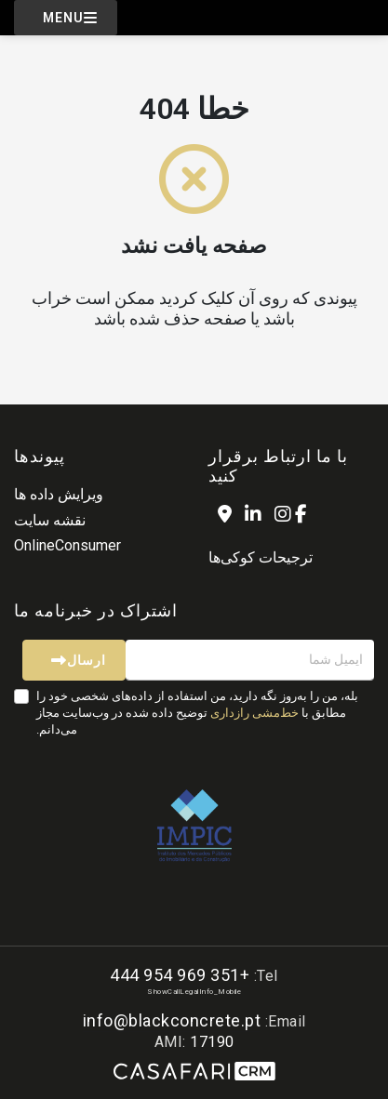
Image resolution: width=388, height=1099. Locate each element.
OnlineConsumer (67, 545)
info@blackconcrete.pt (172, 1020)
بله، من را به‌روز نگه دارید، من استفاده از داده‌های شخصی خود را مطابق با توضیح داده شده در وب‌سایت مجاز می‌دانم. (197, 712)
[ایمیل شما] (250, 660)
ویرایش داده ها (58, 494)
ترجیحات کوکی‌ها (260, 557)
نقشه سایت (50, 520)
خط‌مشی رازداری (254, 713)
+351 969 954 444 (179, 975)
